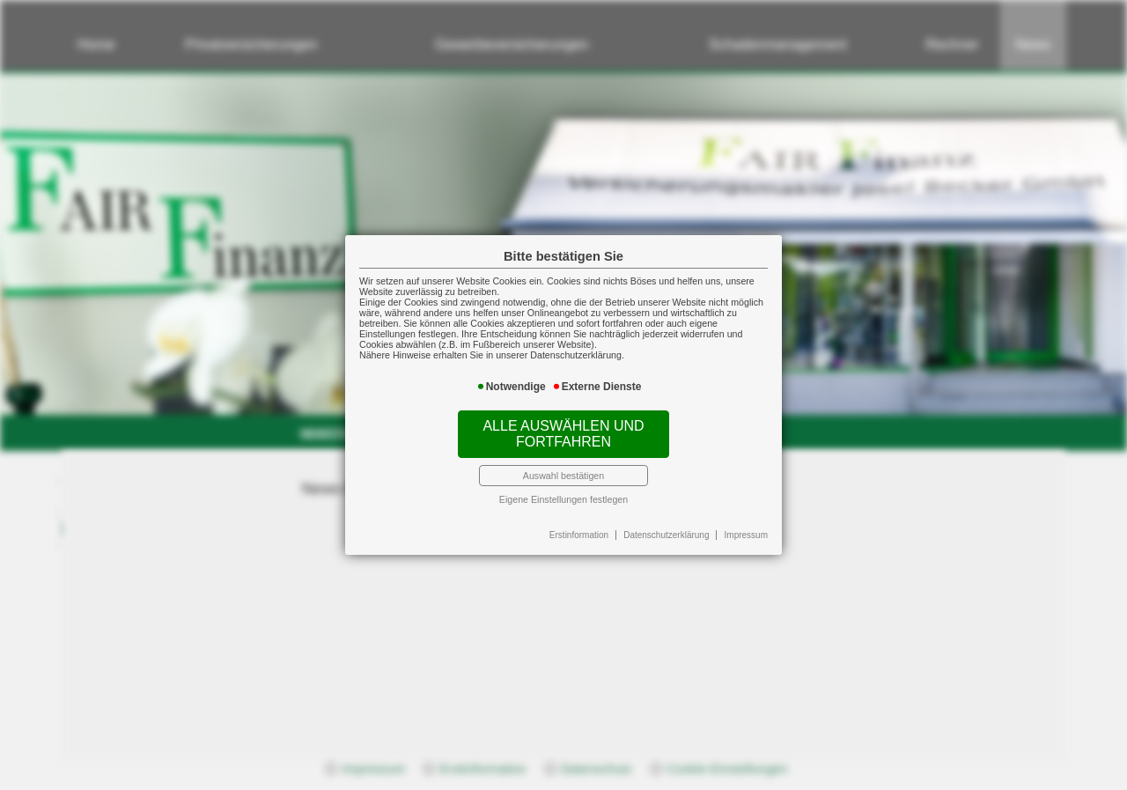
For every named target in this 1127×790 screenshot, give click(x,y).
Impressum (746, 535)
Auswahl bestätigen (563, 475)
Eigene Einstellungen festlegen (563, 499)
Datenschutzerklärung (666, 535)
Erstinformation (578, 535)
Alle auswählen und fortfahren (563, 433)
